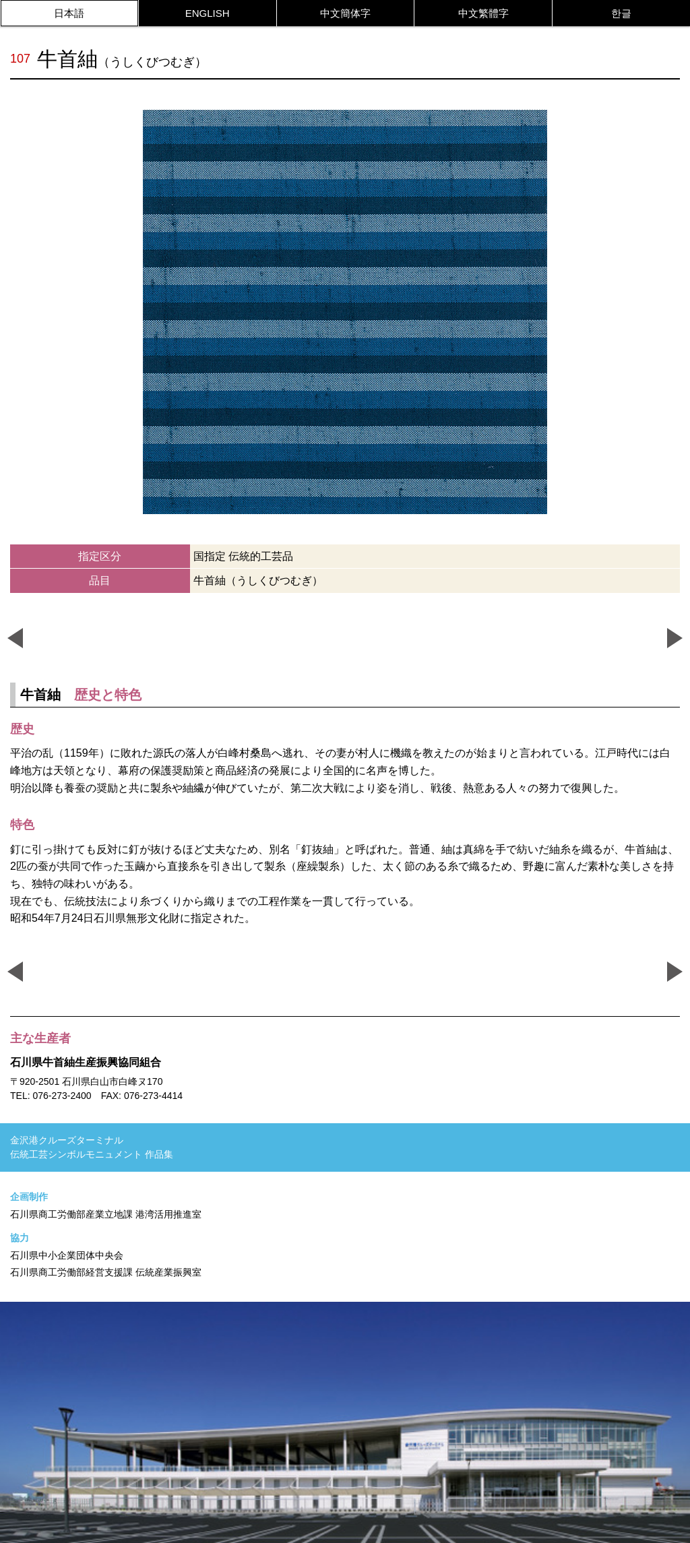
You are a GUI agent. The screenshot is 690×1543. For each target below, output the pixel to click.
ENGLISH (207, 13)
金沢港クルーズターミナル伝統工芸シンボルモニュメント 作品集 (91, 1147)
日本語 (69, 13)
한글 (621, 13)
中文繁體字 (483, 13)
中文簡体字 (345, 13)
